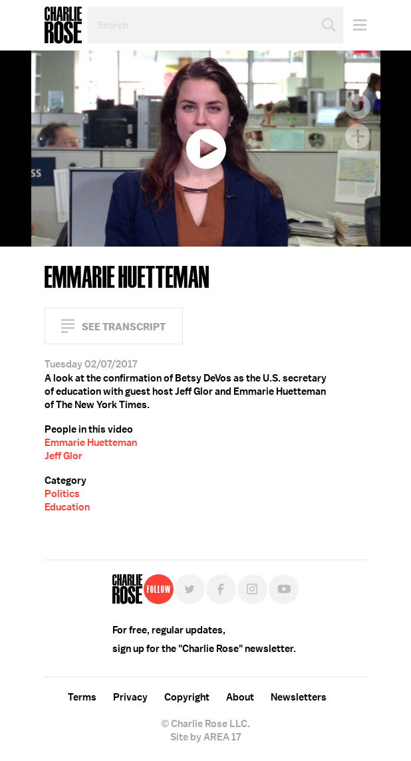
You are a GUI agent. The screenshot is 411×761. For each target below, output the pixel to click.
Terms (82, 697)
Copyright (186, 697)
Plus (357, 136)
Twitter (357, 106)
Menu (354, 25)
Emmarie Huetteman (91, 442)
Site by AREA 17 (205, 737)
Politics (62, 493)
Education (67, 507)
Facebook (357, 76)
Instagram (252, 589)
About (240, 697)
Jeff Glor (63, 456)
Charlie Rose (63, 25)
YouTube (284, 589)
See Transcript (124, 326)
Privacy (130, 697)
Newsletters (299, 697)
